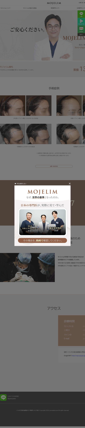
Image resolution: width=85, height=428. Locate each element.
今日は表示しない (21, 183)
